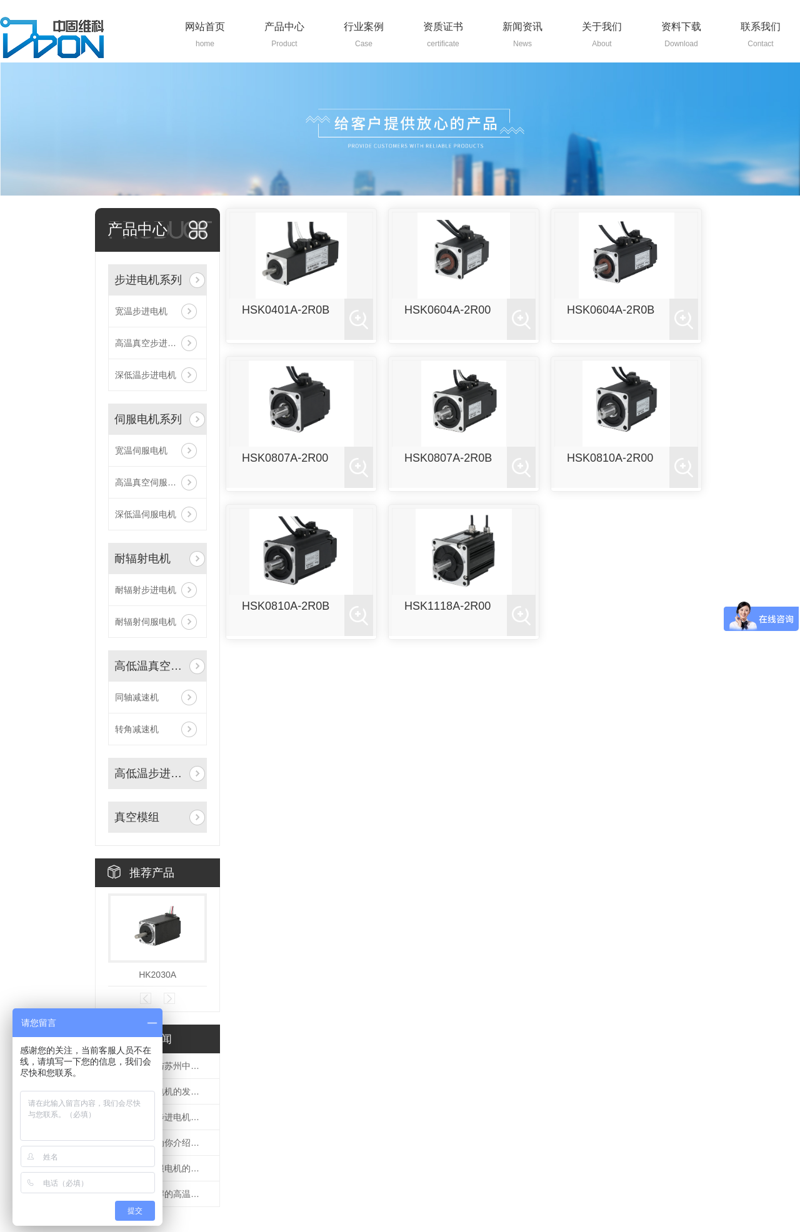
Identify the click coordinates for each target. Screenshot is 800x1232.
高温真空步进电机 (150, 343)
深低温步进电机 (145, 375)
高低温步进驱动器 (150, 773)
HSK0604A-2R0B (610, 310)
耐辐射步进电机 (145, 590)
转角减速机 (137, 729)
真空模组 (136, 817)
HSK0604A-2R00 (447, 310)
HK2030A (157, 975)
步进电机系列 (148, 280)
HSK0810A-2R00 (610, 458)
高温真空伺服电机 (150, 482)
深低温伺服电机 (145, 514)
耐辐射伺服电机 (145, 622)
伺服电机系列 (148, 419)
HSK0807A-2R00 (285, 458)
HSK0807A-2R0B (448, 458)
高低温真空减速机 (150, 666)
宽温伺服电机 (141, 450)
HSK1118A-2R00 (447, 606)
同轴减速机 (137, 697)
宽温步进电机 (141, 311)
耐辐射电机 (142, 558)
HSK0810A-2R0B (285, 606)
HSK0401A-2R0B (285, 310)
